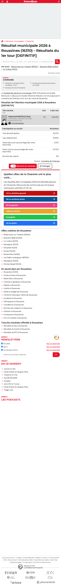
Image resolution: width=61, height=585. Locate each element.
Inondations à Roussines (14, 305)
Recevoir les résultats (22, 166)
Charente (30, 41)
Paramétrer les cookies (41, 560)
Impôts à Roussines (12, 288)
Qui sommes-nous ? (9, 558)
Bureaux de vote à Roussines (15, 88)
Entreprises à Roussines (14, 314)
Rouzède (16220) (10, 248)
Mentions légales (16, 562)
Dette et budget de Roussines (16, 292)
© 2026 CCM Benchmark (42, 562)
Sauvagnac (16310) (11, 244)
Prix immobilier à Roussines (15, 318)
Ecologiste (10, 217)
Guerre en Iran (10, 369)
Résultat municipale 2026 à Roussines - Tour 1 (14, 84)
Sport (4, 347)
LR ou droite (11, 223)
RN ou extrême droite (15, 199)
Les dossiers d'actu (9, 350)
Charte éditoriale (28, 558)
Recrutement (12, 560)
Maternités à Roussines (13, 278)
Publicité (38, 558)
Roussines (35, 83)
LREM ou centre (13, 211)
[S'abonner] (30, 354)
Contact (44, 558)
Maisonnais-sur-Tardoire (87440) (24, 67)
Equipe (19, 558)
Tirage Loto (8, 390)
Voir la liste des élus (16, 123)
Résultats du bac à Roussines (15, 326)
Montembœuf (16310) (12, 264)
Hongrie (7, 381)
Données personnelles (25, 560)
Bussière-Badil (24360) (49, 67)
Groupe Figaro (27, 562)
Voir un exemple (53, 344)
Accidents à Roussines (13, 298)
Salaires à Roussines (12, 285)
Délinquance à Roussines (14, 301)
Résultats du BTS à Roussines (16, 332)
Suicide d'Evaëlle (10, 378)
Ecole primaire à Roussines (15, 275)
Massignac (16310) (11, 261)
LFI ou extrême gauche (16, 193)
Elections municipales (15, 41)
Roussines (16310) (11, 272)
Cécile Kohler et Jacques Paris (16, 372)
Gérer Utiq (53, 560)
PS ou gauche (12, 205)
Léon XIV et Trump (11, 384)
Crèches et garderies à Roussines (17, 282)
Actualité (5, 344)
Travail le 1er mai (10, 375)
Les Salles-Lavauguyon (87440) (16, 257)
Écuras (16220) (9, 251)
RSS (5, 560)
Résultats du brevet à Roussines (17, 329)
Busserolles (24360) (12, 254)
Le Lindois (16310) (10, 69)
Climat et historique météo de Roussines (20, 295)
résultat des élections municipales (18, 93)
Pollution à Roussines (12, 311)
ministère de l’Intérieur (50, 161)
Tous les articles (54, 558)
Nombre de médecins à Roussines (18, 308)
